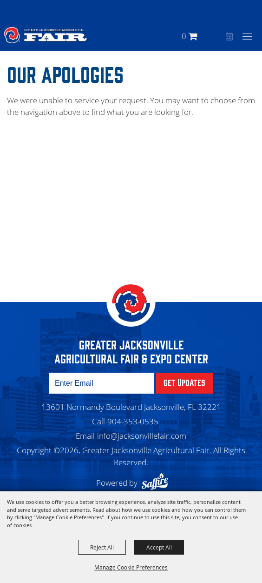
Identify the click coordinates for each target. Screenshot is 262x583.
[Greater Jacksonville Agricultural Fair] (45, 35)
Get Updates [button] (184, 382)
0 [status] (184, 36)
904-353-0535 (132, 421)
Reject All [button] (102, 547)
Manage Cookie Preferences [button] (131, 567)
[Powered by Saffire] (157, 482)
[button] (216, 36)
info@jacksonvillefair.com (141, 435)
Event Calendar (228, 37)
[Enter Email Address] (101, 383)
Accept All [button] (159, 547)
